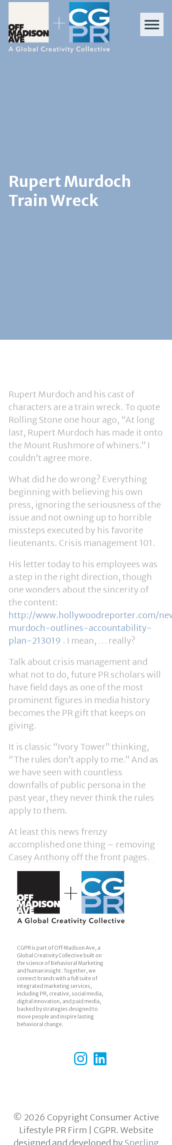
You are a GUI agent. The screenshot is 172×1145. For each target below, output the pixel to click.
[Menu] (152, 24)
